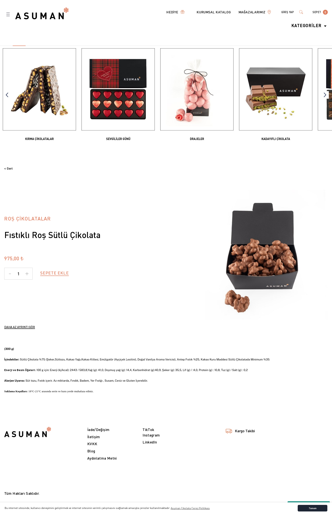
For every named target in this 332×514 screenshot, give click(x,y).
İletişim (94, 442)
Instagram (151, 440)
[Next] (325, 95)
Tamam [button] (313, 508)
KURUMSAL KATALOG (209, 12)
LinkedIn (150, 447)
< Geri (10, 169)
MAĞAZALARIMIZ (247, 12)
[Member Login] (284, 12)
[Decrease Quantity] (9, 279)
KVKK (92, 449)
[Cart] (319, 12)
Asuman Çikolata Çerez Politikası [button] (190, 508)
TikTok (148, 434)
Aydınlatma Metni (102, 463)
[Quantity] (18, 279)
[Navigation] (169, 12)
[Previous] (7, 95)
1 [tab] (262, 318)
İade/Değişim (98, 434)
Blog (91, 456)
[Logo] (42, 13)
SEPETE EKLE (54, 278)
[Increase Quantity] (26, 279)
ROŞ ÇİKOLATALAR (27, 223)
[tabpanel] (39, 95)
